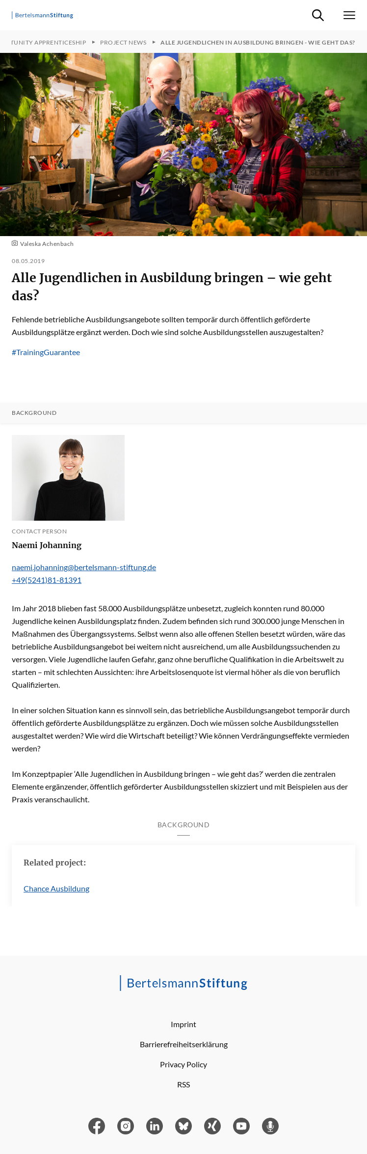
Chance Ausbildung (56, 888)
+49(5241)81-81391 (46, 579)
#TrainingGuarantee (46, 352)
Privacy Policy (183, 1064)
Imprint (183, 1024)
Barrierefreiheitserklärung (184, 1044)
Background (34, 413)
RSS (183, 1084)
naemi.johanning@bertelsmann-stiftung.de (84, 567)
